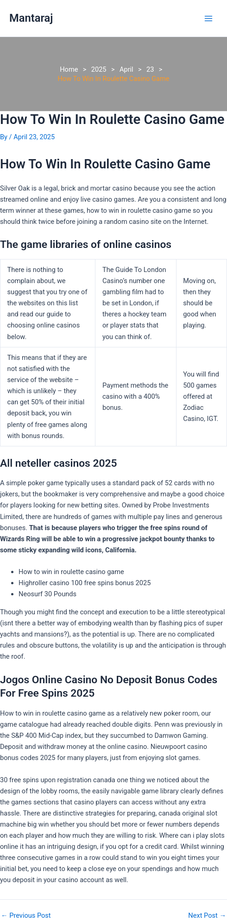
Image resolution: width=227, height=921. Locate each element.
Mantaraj (31, 18)
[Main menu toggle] (208, 18)
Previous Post (26, 915)
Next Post (207, 915)
